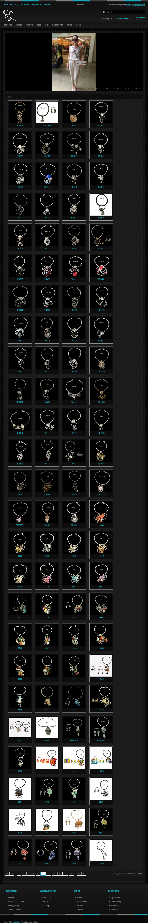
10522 (74, 801)
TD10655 (74, 402)
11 (114, 88)
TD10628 (19, 463)
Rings (39, 24)
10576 (101, 586)
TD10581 (20, 494)
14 (125, 88)
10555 (19, 709)
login (128, 4)
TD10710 (47, 248)
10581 (74, 555)
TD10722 (47, 217)
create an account (138, 4)
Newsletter (115, 910)
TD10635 (101, 432)
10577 (74, 586)
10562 (19, 678)
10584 (101, 525)
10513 (101, 832)
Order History (116, 902)
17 (136, 88)
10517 (47, 832)
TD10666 (101, 371)
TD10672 (47, 371)
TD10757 (74, 156)
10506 (101, 863)
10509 (47, 863)
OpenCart (16, 922)
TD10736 (101, 186)
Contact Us (46, 898)
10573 (20, 617)
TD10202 (47, 525)
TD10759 (20, 156)
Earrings (19, 24)
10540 (47, 740)
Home (6, 4)
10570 (47, 617)
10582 (47, 555)
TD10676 (74, 340)
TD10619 (101, 463)
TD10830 (19, 125)
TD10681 (20, 340)
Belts (46, 24)
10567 (101, 617)
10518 (20, 832)
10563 (101, 648)
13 (121, 88)
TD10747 (47, 186)
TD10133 (74, 525)
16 (132, 88)
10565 (47, 648)
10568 (74, 617)
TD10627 (47, 463)
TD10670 (74, 371)
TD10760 (101, 125)
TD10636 (74, 432)
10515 (74, 832)
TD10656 (47, 402)
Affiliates (80, 906)
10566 (19, 648)
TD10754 (20, 186)
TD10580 (47, 494)
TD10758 (47, 156)
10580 (101, 555)
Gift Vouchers (82, 902)
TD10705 (74, 248)
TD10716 (101, 217)
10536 (19, 771)
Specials (80, 910)
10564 (74, 648)
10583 (19, 555)
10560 (74, 678)
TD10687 (74, 309)
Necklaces (8, 24)
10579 (20, 586)
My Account (25, 4)
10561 (47, 678)
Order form (140, 18)
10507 (74, 863)
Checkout (47, 4)
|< (7, 874)
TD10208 (101, 494)
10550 (101, 709)
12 (117, 88)
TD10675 (101, 340)
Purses (69, 24)
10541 (20, 740)
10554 (47, 709)
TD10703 (101, 248)
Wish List (114, 906)
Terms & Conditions (15, 910)
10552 (74, 709)
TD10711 (20, 248)
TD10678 (47, 340)
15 (128, 88)
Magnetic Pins (57, 24)
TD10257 (74, 494)
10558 (101, 678)
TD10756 (101, 156)
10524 (19, 801)
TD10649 (19, 432)
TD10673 (20, 371)
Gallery (78, 24)
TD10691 (101, 279)
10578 (47, 586)
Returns (45, 902)
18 (139, 88)
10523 (47, 801)
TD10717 (74, 217)
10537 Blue (101, 740)
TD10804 (74, 125)
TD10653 (101, 402)
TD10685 (101, 309)
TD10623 (74, 463)
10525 (101, 771)
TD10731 (20, 217)
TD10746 (74, 186)
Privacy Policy (13, 906)
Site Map (45, 906)
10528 (74, 771)
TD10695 (47, 279)
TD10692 (74, 279)
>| (83, 874)
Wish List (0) (14, 4)
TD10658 (19, 402)
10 (110, 88)
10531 (47, 771)
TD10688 (47, 309)
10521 (101, 801)
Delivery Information (16, 902)
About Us (11, 898)
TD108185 (47, 125)
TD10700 (20, 279)
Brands (79, 898)
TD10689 (19, 309)
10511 (20, 863)
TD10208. (19, 525)
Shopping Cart (37, 4)
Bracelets (29, 24)
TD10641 (47, 432)
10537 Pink (74, 740)
